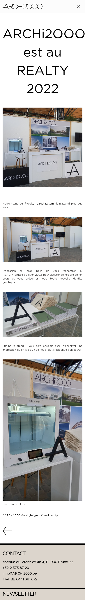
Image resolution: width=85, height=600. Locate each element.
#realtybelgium (31, 516)
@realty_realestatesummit (41, 204)
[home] (22, 6)
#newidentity (49, 516)
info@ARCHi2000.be (20, 573)
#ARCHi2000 (12, 516)
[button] (78, 6)
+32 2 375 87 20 (16, 568)
